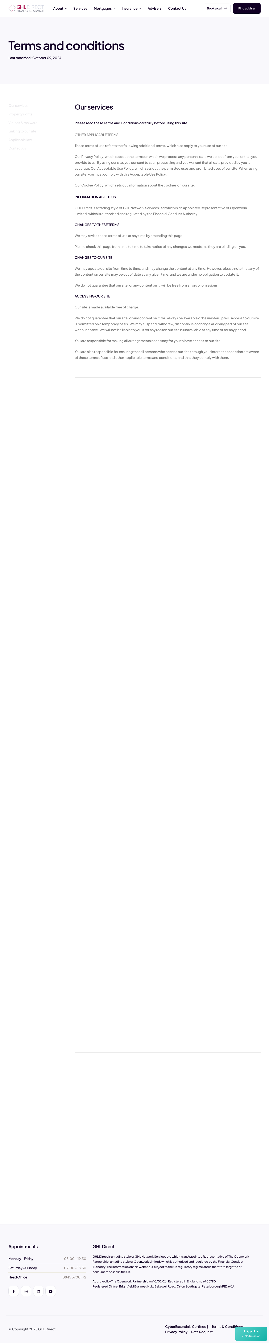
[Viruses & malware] (23, 123)
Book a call (217, 8)
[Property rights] (21, 114)
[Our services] (19, 105)
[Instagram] (26, 1291)
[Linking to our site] (22, 131)
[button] (251, 1334)
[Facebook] (13, 1291)
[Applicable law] (20, 140)
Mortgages (104, 8)
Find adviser (246, 8)
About (60, 8)
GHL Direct (46, 1329)
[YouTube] (50, 1291)
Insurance (131, 8)
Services (80, 8)
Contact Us (177, 8)
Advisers (155, 8)
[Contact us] (17, 148)
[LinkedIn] (38, 1291)
